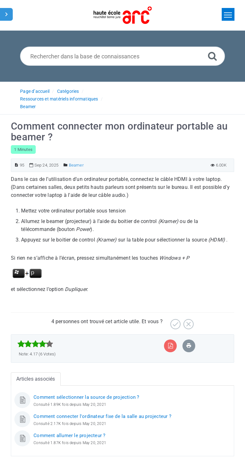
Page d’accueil (34, 91)
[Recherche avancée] (212, 55)
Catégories (68, 91)
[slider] (35, 344)
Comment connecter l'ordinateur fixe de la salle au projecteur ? (102, 416)
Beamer (28, 106)
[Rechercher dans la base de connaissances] (122, 56)
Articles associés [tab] (35, 379)
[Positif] (175, 321)
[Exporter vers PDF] (170, 345)
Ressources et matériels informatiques (59, 98)
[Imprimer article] (189, 345)
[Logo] (122, 15)
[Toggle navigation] (228, 14)
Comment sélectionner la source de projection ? (86, 397)
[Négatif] (188, 321)
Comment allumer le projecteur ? (69, 435)
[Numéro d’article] (16, 165)
